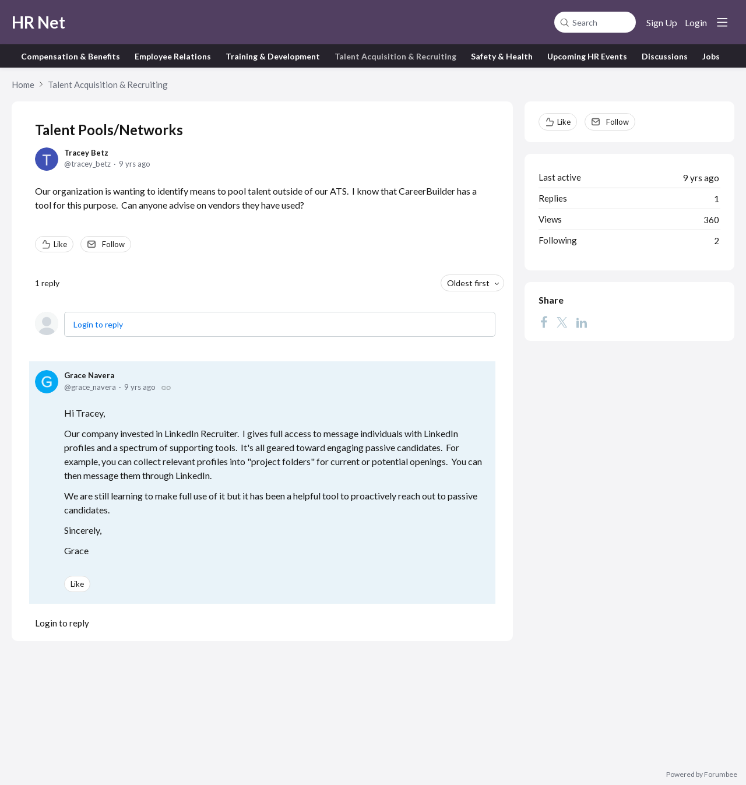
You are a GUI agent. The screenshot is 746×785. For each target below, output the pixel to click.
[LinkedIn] (582, 322)
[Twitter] (562, 322)
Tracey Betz (86, 152)
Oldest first (468, 283)
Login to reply (98, 324)
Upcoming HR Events (587, 56)
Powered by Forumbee (701, 774)
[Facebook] (544, 322)
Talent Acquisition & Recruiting (395, 56)
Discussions (665, 56)
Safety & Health (502, 56)
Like (60, 244)
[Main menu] (722, 22)
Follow (113, 244)
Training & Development (273, 56)
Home (23, 84)
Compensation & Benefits (70, 56)
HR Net (38, 22)
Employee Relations (173, 56)
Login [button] (696, 22)
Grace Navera (89, 375)
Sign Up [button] (661, 22)
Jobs (711, 56)
